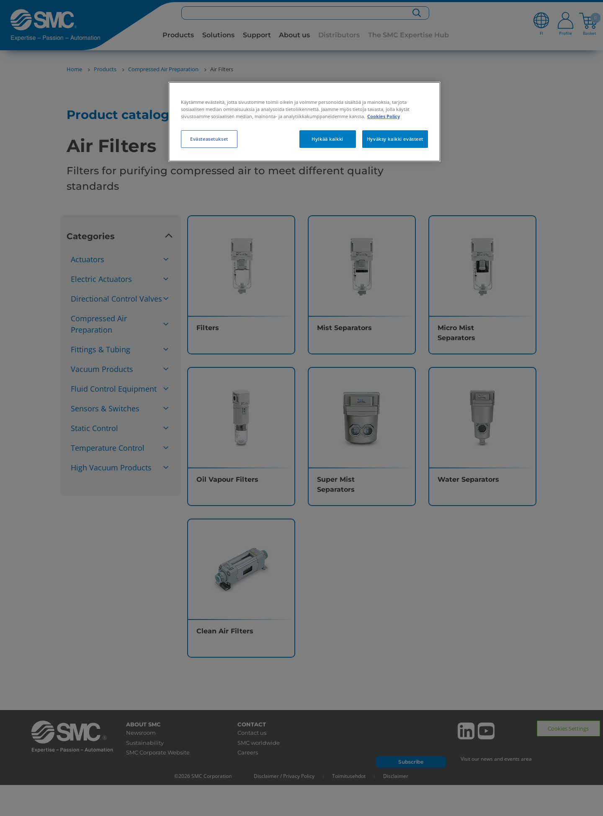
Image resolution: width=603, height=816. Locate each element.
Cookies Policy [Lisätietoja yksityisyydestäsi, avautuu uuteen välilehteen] (383, 116)
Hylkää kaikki (327, 139)
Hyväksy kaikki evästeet (395, 139)
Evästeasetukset (209, 139)
